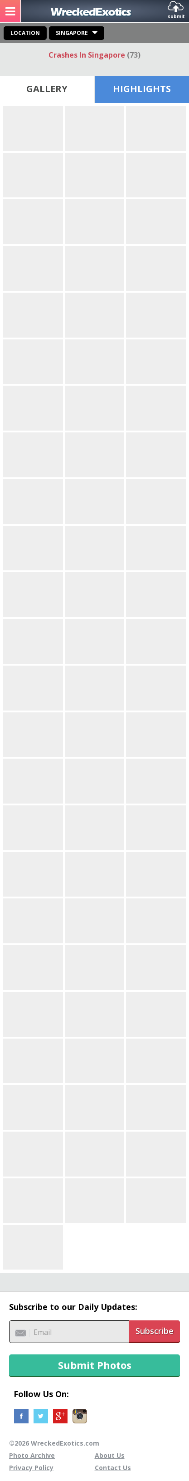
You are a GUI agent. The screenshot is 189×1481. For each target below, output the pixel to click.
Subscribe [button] (155, 1330)
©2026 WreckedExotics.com (54, 1443)
